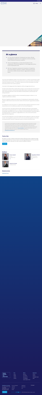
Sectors (34, 374)
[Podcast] (20, 392)
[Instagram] (15, 392)
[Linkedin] (17, 392)
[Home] (3, 3)
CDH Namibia (25, 378)
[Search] (40, 3)
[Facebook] (12, 392)
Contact (15, 378)
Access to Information (15, 385)
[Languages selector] (33, 385)
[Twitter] (13, 392)
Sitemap (13, 389)
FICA (22, 388)
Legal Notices (23, 385)
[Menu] (35, 3)
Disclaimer (13, 388)
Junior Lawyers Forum (26, 379)
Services (34, 375)
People (15, 375)
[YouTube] (18, 392)
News (34, 378)
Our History (25, 375)
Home (15, 374)
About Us (24, 374)
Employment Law (5, 173)
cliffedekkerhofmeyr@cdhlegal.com (10, 130)
